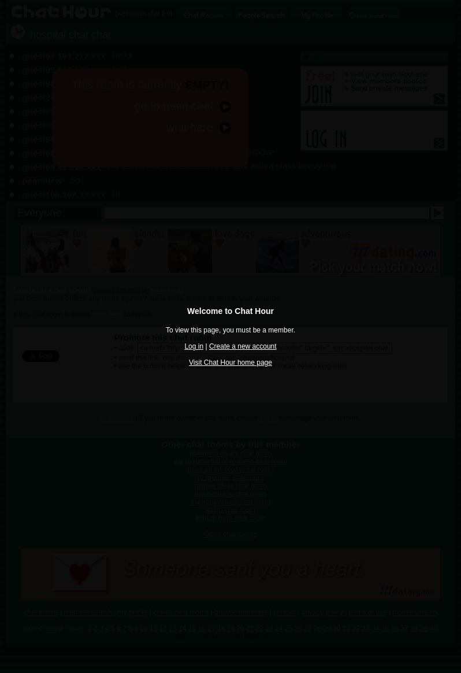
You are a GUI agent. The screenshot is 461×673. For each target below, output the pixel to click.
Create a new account (243, 346)
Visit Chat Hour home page (230, 362)
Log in (193, 346)
